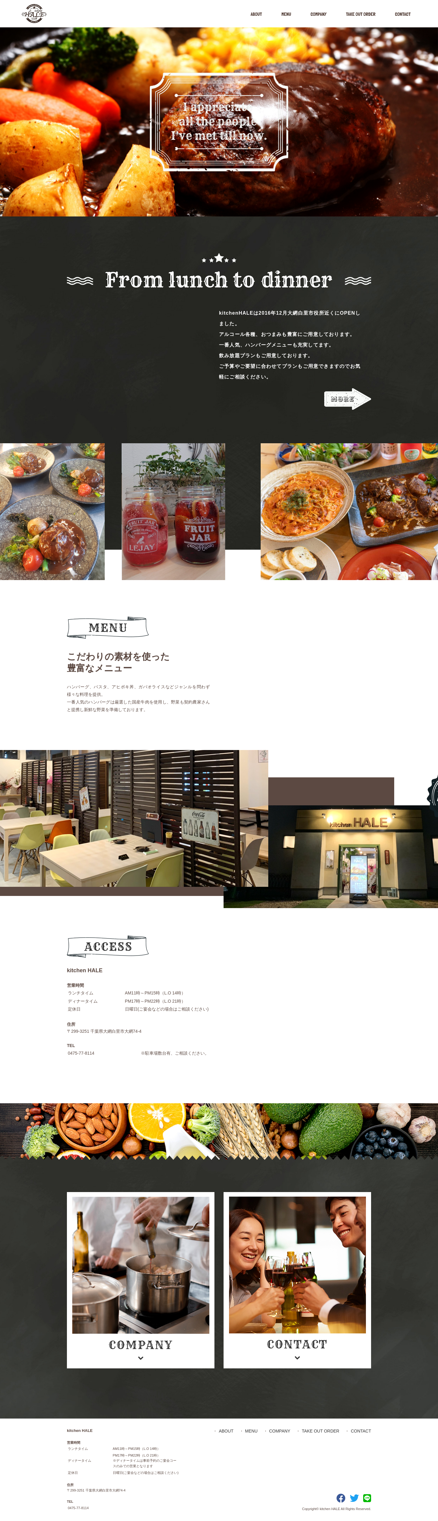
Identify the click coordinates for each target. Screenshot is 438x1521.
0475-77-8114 (81, 1053)
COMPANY (319, 14)
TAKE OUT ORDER (360, 14)
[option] (219, 121)
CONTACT (403, 14)
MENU (286, 14)
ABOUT (256, 14)
